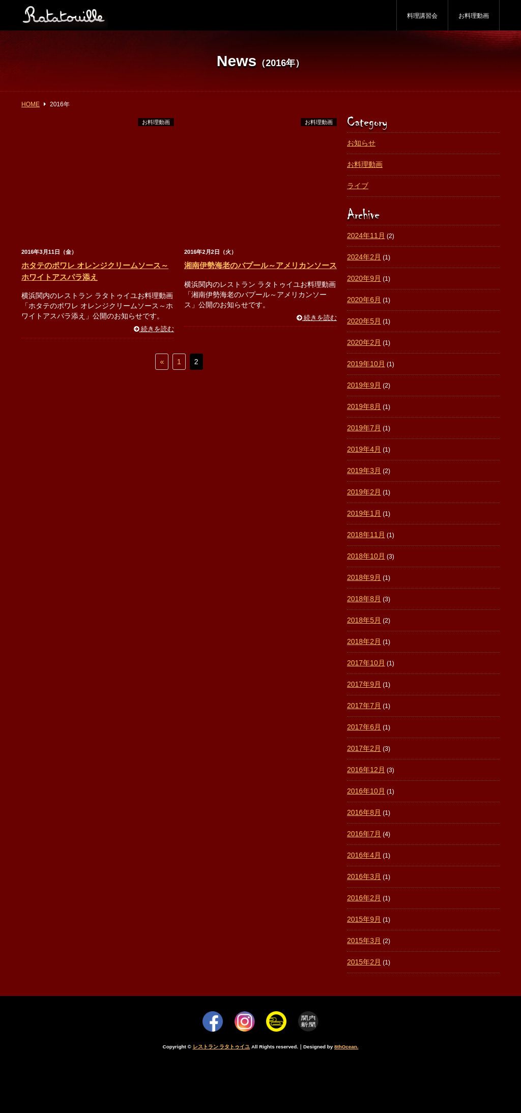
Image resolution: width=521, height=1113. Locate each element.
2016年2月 (364, 898)
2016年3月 (364, 876)
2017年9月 (364, 684)
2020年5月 (364, 321)
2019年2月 (364, 492)
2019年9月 (364, 385)
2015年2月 (364, 962)
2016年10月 (366, 791)
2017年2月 (364, 748)
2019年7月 (364, 428)
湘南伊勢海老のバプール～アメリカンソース (260, 265)
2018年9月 (364, 577)
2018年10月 (366, 556)
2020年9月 (364, 278)
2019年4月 (364, 449)
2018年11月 (366, 535)
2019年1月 (364, 513)
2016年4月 (364, 855)
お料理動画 (473, 15)
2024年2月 (364, 257)
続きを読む (154, 329)
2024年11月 (366, 235)
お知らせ (361, 143)
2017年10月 (366, 663)
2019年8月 (364, 406)
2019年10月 (366, 364)
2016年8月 (364, 812)
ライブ (357, 186)
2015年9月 (364, 919)
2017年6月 (364, 727)
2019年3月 (364, 470)
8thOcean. (346, 1046)
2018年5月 (364, 620)
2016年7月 (364, 834)
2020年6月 (364, 300)
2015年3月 (364, 940)
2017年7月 (364, 705)
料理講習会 (422, 15)
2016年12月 (366, 770)
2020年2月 (364, 342)
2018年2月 (364, 641)
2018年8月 (364, 599)
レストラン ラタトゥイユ (221, 1046)
